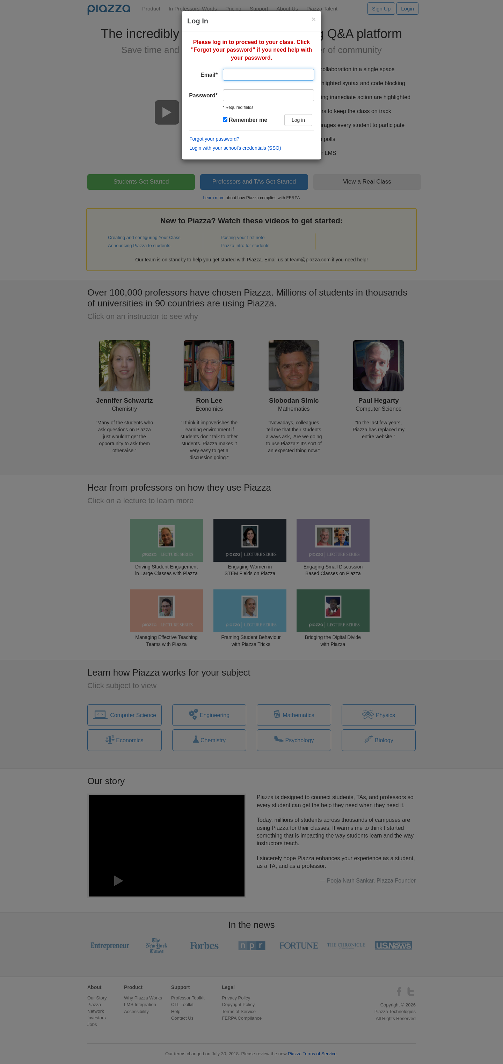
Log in (298, 120)
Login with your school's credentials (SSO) (235, 148)
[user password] (268, 95)
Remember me (245, 120)
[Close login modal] (314, 19)
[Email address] (268, 75)
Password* (203, 95)
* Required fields (238, 107)
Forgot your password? (214, 139)
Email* (209, 75)
